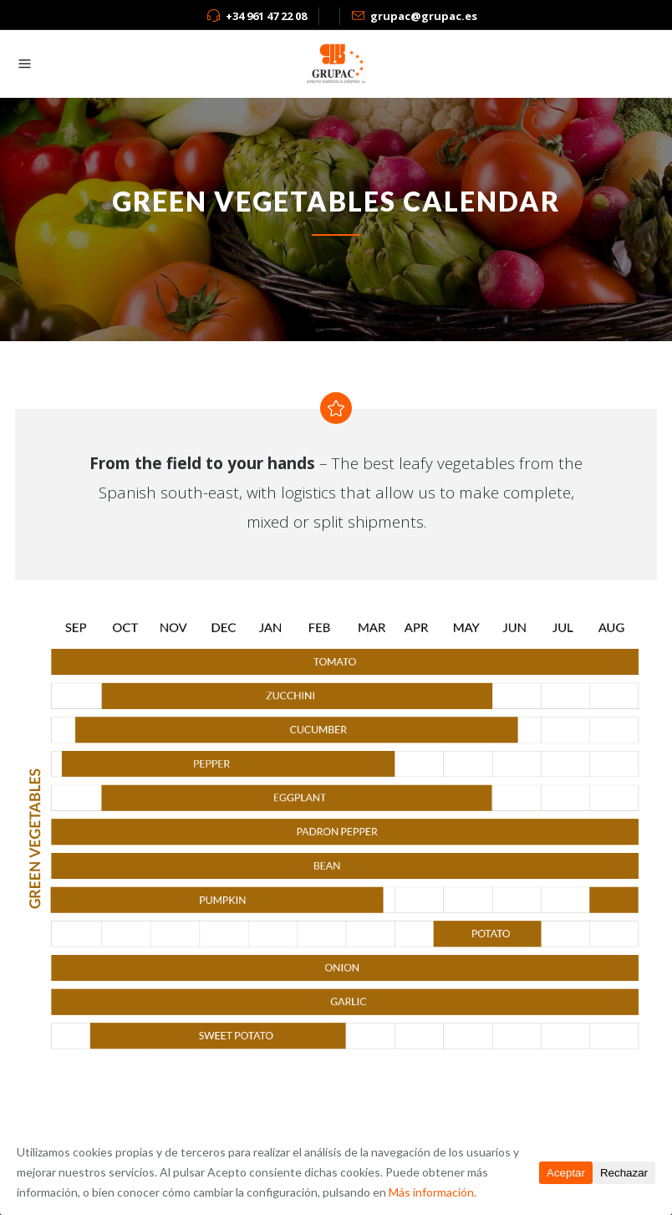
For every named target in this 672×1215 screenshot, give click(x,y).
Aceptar (566, 1173)
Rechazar (624, 1173)
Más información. (432, 1192)
